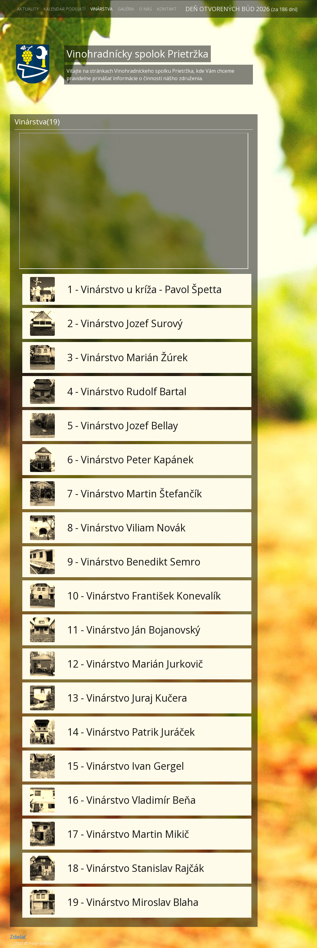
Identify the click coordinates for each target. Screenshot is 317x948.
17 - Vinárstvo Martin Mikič (128, 834)
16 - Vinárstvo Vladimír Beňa (131, 800)
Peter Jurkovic (41, 943)
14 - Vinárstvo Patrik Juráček (131, 731)
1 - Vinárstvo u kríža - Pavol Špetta (144, 289)
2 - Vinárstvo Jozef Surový (125, 323)
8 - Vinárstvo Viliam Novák (126, 527)
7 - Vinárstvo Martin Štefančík (134, 493)
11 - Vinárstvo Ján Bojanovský (133, 629)
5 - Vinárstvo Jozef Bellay (122, 425)
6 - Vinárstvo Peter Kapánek (130, 459)
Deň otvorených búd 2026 (241, 9)
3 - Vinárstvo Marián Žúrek (127, 357)
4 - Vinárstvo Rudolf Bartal (126, 391)
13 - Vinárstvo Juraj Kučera (127, 697)
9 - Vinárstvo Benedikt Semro (133, 561)
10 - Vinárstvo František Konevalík (144, 595)
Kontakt (167, 9)
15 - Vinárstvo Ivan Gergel (125, 766)
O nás (145, 9)
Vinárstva (101, 9)
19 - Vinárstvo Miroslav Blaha (132, 902)
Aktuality (28, 9)
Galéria (126, 9)
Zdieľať (18, 936)
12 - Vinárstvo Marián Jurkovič (135, 663)
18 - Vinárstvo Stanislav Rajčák (135, 868)
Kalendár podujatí (64, 9)
